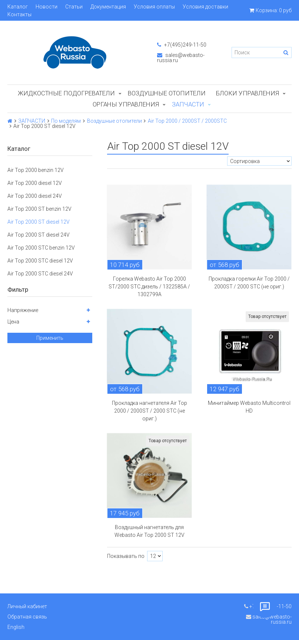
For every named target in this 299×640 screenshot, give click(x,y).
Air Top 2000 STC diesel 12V (40, 261)
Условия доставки (205, 6)
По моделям (66, 120)
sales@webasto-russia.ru (181, 58)
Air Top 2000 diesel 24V (34, 196)
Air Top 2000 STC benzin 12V (41, 248)
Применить (49, 338)
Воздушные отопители (167, 93)
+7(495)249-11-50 (181, 44)
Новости (46, 6)
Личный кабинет (27, 606)
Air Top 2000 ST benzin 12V (39, 209)
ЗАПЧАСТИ (188, 104)
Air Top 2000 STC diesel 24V (40, 274)
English (15, 627)
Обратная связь (27, 617)
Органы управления (126, 104)
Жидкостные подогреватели (66, 93)
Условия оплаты (154, 6)
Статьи (74, 6)
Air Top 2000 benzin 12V (35, 170)
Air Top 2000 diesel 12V (34, 183)
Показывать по (125, 556)
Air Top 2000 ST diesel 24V (38, 235)
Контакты (19, 14)
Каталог (17, 6)
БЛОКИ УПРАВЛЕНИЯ (247, 93)
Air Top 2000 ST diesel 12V (38, 222)
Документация (108, 6)
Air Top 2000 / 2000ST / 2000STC (187, 120)
